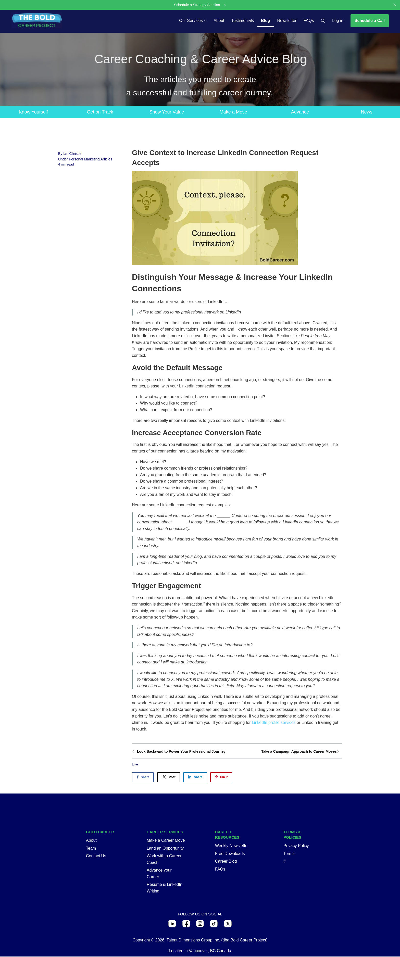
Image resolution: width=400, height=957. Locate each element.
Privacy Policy (296, 846)
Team (91, 848)
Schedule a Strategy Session (200, 5)
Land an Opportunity (165, 848)
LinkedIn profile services (274, 723)
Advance (300, 112)
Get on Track (100, 112)
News (366, 112)
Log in (337, 21)
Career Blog (226, 862)
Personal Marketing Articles (90, 160)
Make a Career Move (166, 841)
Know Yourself (33, 112)
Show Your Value (166, 112)
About (91, 841)
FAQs (220, 869)
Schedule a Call (370, 21)
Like (135, 765)
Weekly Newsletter (232, 846)
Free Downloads (230, 854)
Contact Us (96, 856)
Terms (289, 854)
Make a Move (233, 112)
